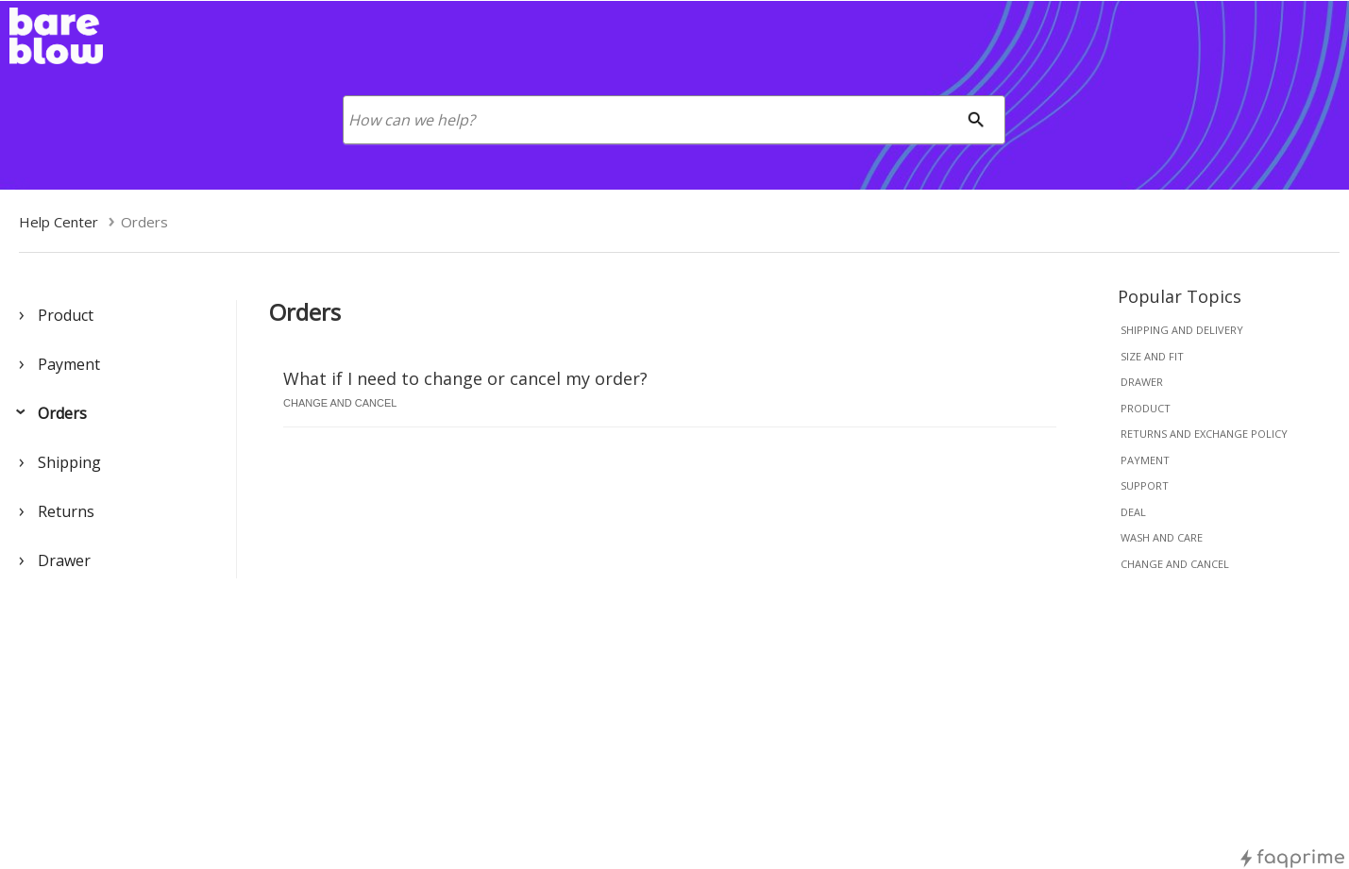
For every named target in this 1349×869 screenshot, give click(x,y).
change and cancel (1175, 564)
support (1145, 485)
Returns (66, 511)
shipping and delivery (1182, 330)
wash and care (1162, 537)
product (1146, 408)
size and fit (1152, 356)
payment (1145, 460)
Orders (62, 413)
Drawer (64, 560)
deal (1133, 512)
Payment (69, 364)
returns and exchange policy (1204, 433)
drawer (1142, 382)
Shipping (69, 462)
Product (65, 315)
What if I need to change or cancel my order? (465, 378)
